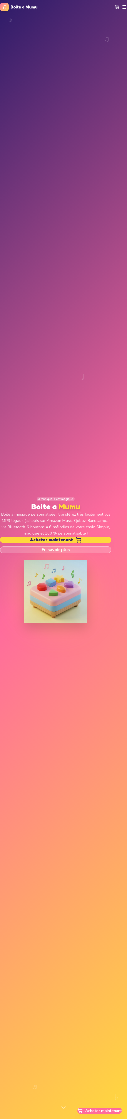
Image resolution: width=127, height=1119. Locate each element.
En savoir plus (56, 550)
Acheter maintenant (56, 540)
